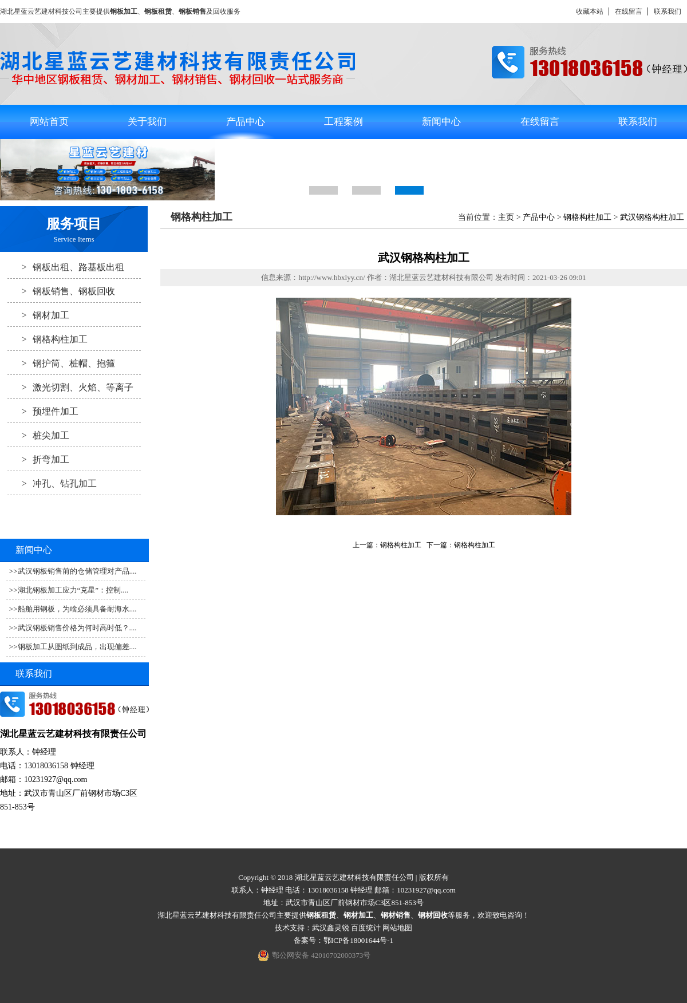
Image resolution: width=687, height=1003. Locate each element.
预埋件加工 (42, 411)
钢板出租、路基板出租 (65, 267)
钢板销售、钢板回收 (61, 291)
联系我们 (667, 11)
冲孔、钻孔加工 (52, 483)
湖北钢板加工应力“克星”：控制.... (73, 590)
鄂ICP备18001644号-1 (358, 940)
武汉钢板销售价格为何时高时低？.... (77, 627)
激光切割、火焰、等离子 (70, 387)
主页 (506, 217)
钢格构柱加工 (47, 339)
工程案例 (343, 121)
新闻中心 (441, 121)
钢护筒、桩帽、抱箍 (61, 363)
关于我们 (147, 121)
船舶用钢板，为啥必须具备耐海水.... (77, 609)
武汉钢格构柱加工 (652, 217)
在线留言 (628, 11)
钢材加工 (38, 315)
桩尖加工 (38, 435)
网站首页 (49, 121)
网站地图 (397, 927)
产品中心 (245, 121)
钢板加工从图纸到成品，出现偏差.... (77, 646)
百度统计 (366, 927)
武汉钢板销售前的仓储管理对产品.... (77, 571)
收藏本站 (589, 11)
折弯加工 (38, 459)
